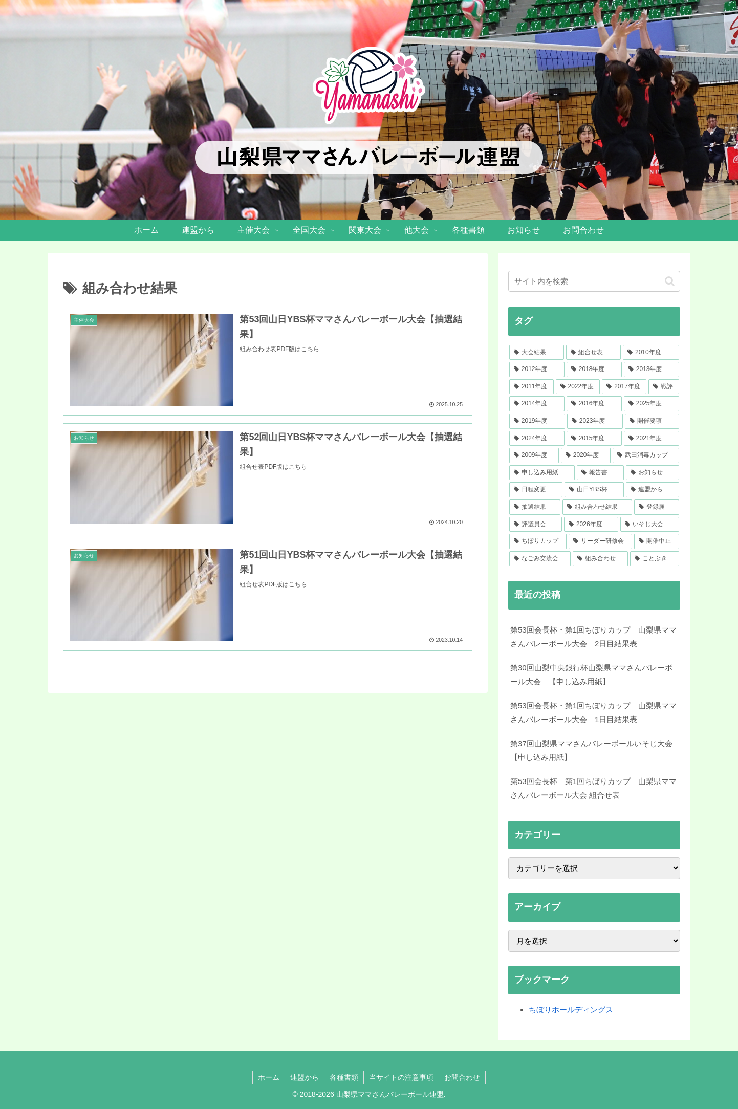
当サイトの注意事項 (401, 1077)
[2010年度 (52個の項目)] (651, 352)
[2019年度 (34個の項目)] (537, 421)
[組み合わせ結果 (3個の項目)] (597, 507)
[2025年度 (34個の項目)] (651, 403)
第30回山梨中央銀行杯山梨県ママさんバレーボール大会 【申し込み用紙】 (591, 674)
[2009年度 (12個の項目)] (534, 455)
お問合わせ (462, 1077)
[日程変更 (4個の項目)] (535, 489)
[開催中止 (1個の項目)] (656, 541)
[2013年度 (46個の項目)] (651, 369)
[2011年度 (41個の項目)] (531, 387)
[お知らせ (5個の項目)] (652, 473)
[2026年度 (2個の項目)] (591, 524)
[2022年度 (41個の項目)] (578, 387)
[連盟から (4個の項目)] (652, 489)
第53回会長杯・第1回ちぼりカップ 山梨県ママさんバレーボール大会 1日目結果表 (593, 712)
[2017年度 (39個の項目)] (624, 387)
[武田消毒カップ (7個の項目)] (646, 455)
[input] (594, 281)
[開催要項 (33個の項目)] (652, 421)
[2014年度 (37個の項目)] (537, 403)
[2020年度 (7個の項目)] (586, 455)
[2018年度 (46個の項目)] (594, 369)
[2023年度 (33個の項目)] (595, 421)
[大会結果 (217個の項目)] (536, 352)
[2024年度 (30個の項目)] (537, 438)
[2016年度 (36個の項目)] (594, 403)
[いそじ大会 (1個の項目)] (649, 524)
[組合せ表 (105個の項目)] (593, 352)
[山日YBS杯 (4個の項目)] (594, 489)
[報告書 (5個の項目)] (600, 473)
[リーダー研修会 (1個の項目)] (600, 541)
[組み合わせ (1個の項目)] (600, 559)
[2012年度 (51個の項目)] (537, 369)
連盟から (304, 1077)
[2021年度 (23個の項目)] (651, 438)
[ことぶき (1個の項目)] (654, 559)
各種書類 (344, 1077)
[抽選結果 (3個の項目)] (534, 507)
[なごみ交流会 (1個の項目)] (540, 559)
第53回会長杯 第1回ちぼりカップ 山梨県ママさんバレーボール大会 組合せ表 (593, 788)
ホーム (268, 1077)
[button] (670, 281)
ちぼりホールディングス (571, 1009)
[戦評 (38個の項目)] (663, 387)
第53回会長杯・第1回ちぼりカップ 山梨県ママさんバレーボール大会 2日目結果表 (593, 636)
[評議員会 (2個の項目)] (535, 524)
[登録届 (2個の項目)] (656, 507)
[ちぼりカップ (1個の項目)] (538, 541)
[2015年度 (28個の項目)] (594, 438)
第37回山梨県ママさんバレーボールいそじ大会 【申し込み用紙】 (595, 750)
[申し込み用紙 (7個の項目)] (542, 473)
